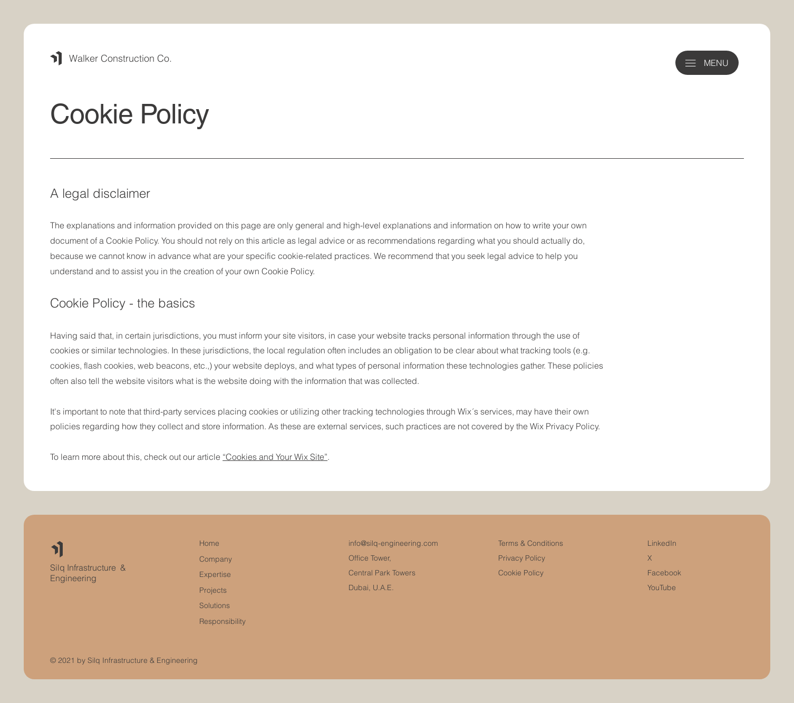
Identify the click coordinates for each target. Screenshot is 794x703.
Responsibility (222, 621)
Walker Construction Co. (120, 58)
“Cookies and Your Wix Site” (274, 456)
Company (215, 559)
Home (209, 543)
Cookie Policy (521, 572)
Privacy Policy (521, 558)
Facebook (664, 572)
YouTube (661, 587)
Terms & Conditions (531, 543)
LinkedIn (661, 543)
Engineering (73, 578)
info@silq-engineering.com (393, 543)
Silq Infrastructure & (88, 567)
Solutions (214, 605)
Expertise (215, 574)
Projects (213, 590)
